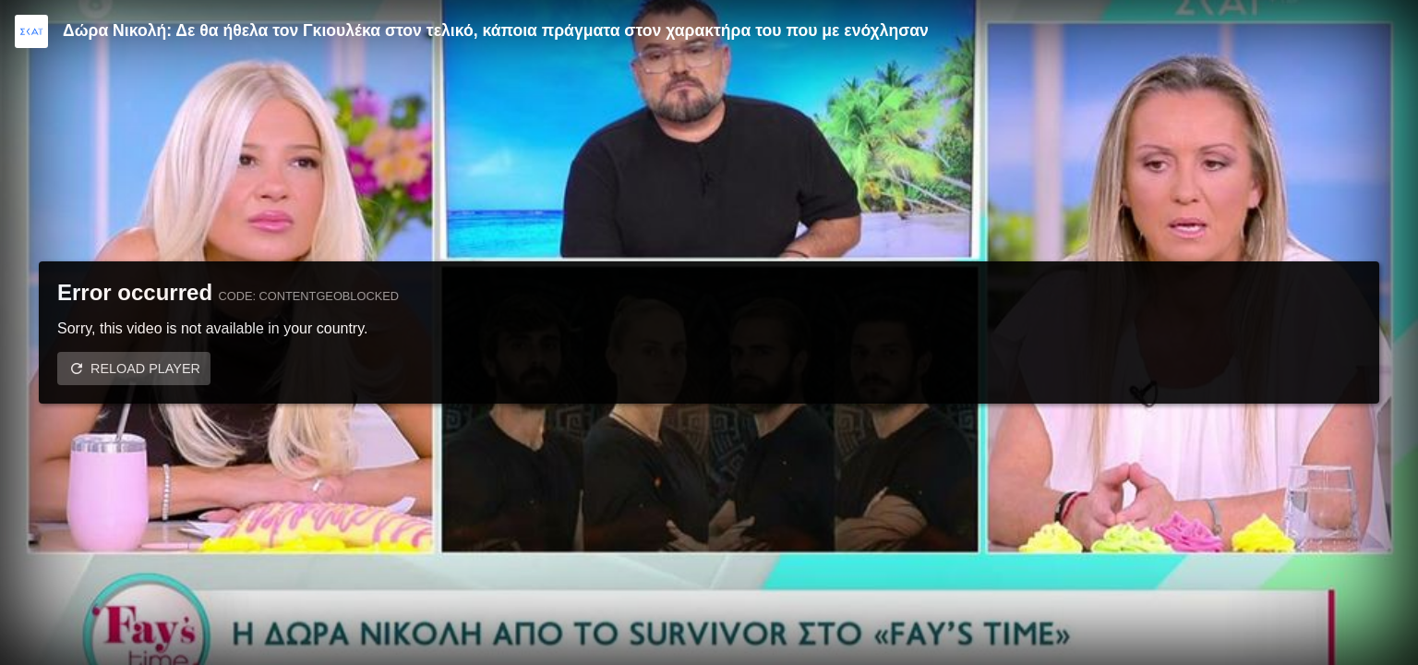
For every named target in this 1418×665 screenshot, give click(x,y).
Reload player (145, 368)
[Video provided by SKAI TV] (31, 31)
